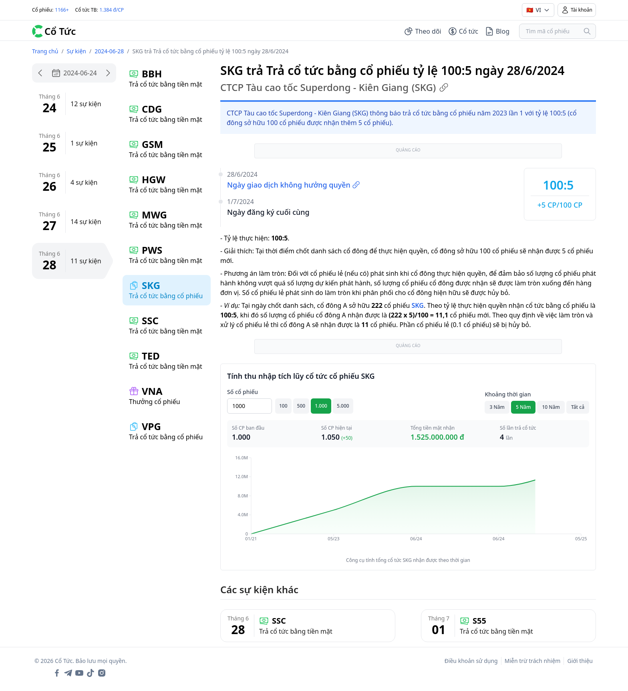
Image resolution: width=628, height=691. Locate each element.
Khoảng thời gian (508, 394)
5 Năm (523, 407)
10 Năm (551, 407)
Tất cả (577, 407)
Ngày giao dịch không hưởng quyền (293, 185)
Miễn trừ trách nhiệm (533, 661)
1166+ (61, 9)
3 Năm (497, 407)
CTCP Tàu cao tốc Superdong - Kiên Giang (334, 87)
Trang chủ (45, 51)
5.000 (343, 405)
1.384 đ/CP (112, 9)
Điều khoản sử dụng (471, 661)
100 (283, 405)
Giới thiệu (580, 661)
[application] (408, 504)
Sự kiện (76, 51)
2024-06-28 (109, 51)
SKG (417, 305)
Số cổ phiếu (242, 392)
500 (301, 405)
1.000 (321, 405)
